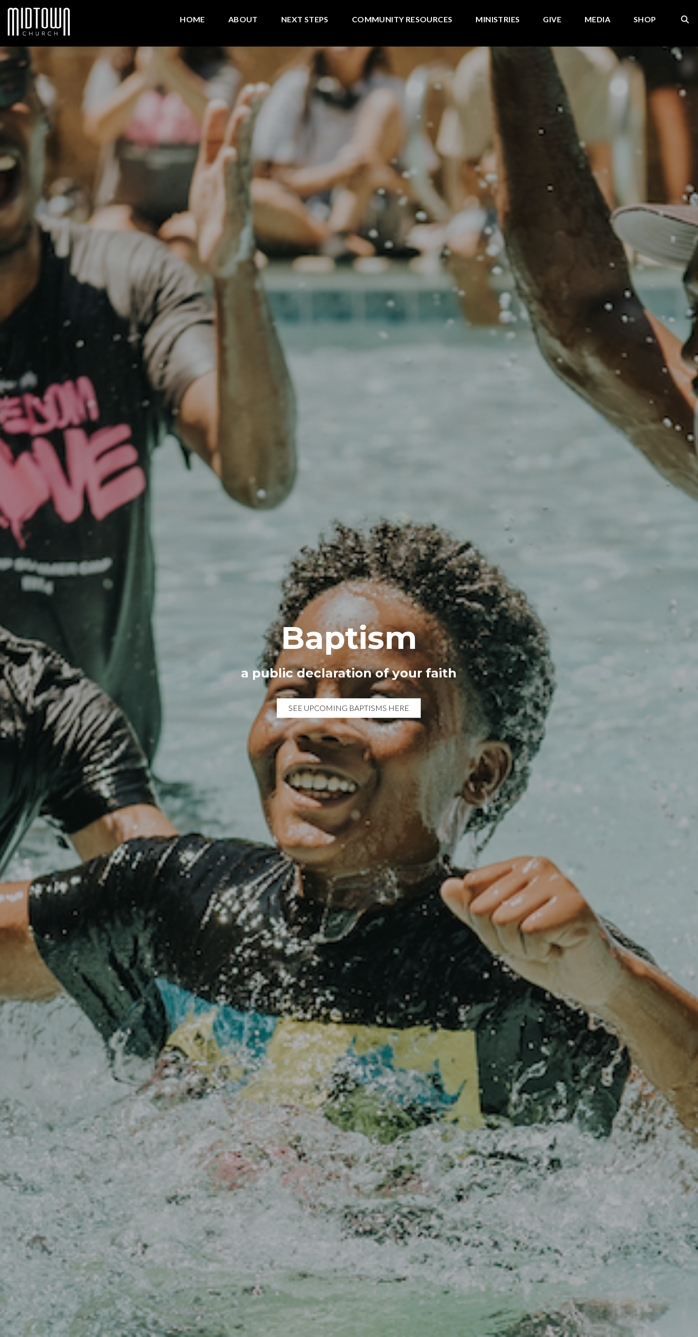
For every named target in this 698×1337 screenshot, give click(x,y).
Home (192, 20)
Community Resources (402, 20)
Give (552, 20)
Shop (645, 20)
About (243, 20)
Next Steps (305, 20)
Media (597, 20)
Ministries (498, 20)
